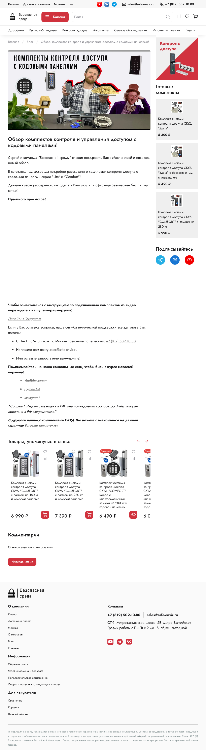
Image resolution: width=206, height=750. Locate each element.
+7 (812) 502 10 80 (177, 4)
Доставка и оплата (36, 4)
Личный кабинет (18, 714)
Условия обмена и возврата (25, 671)
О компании (16, 634)
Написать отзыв (22, 563)
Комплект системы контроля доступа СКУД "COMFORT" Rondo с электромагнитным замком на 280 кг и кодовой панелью (124, 498)
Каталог (13, 4)
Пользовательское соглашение (27, 678)
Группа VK (32, 389)
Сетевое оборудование (130, 30)
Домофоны (16, 30)
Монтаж (59, 4)
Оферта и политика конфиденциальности (34, 684)
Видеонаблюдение (43, 30)
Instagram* (32, 397)
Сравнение (15, 700)
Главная (13, 41)
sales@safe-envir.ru (138, 4)
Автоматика (101, 30)
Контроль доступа (75, 30)
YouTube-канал (35, 380)
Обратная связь (18, 664)
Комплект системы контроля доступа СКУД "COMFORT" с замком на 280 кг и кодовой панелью (74, 496)
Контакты (13, 648)
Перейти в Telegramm (24, 318)
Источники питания (166, 30)
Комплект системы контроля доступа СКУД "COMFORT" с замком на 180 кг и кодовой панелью (25, 496)
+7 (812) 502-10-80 (123, 615)
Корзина (13, 707)
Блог (30, 41)
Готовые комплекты (41, 425)
